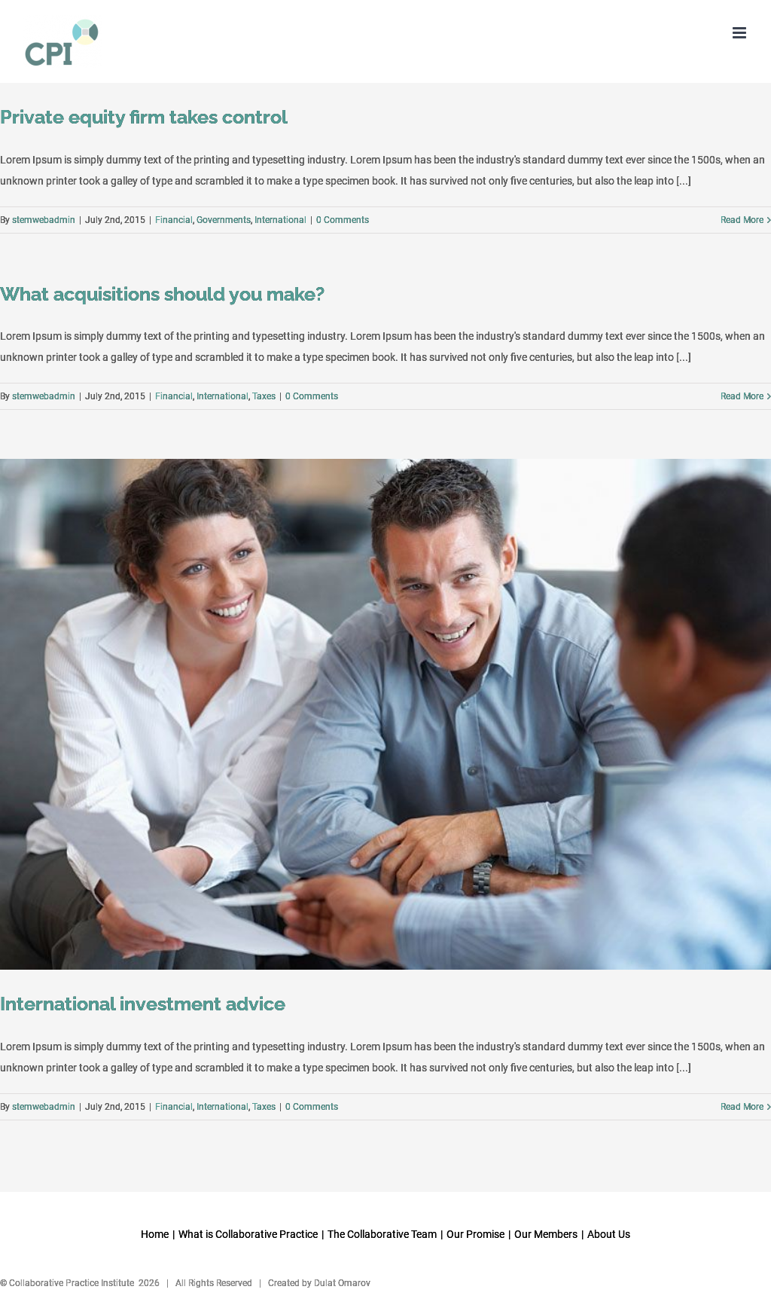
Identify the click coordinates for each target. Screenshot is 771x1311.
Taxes (264, 396)
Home (155, 1234)
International (280, 220)
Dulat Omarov (342, 1283)
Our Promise (475, 1234)
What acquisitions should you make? (162, 294)
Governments (224, 220)
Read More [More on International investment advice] (742, 1107)
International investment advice (142, 1004)
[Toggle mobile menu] (740, 33)
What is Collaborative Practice (248, 1234)
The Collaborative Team (382, 1234)
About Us (608, 1234)
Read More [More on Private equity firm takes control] (742, 220)
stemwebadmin (43, 220)
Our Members (545, 1234)
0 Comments (342, 220)
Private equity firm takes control (144, 117)
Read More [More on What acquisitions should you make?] (742, 396)
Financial (174, 220)
